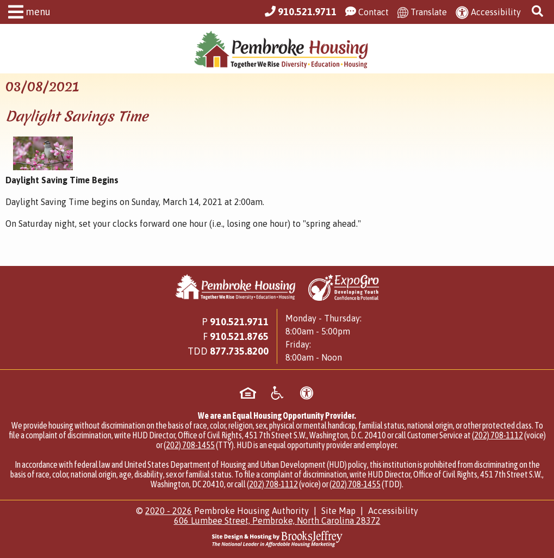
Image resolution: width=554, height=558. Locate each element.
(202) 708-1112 (497, 435)
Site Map (338, 511)
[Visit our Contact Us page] (367, 12)
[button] (27, 13)
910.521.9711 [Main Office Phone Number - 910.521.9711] (239, 321)
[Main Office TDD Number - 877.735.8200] (239, 351)
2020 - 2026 (168, 511)
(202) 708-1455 (189, 445)
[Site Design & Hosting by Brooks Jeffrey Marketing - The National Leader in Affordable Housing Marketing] (277, 539)
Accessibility (393, 511)
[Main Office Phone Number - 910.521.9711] (301, 12)
